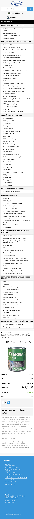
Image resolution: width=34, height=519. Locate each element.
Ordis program (10, 473)
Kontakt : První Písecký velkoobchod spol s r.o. (13, 468)
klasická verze (10, 501)
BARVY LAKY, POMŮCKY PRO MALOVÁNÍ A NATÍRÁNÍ (14, 334)
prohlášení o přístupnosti (15, 496)
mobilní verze (10, 502)
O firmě (7, 464)
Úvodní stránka (7, 332)
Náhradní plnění (10, 466)
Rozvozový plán (10, 481)
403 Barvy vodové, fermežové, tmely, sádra (12, 335)
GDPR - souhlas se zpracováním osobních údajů (16, 478)
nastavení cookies (11, 498)
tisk (7, 494)
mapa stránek (10, 484)
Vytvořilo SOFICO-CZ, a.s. (12, 514)
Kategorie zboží (17, 21)
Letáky (7, 471)
